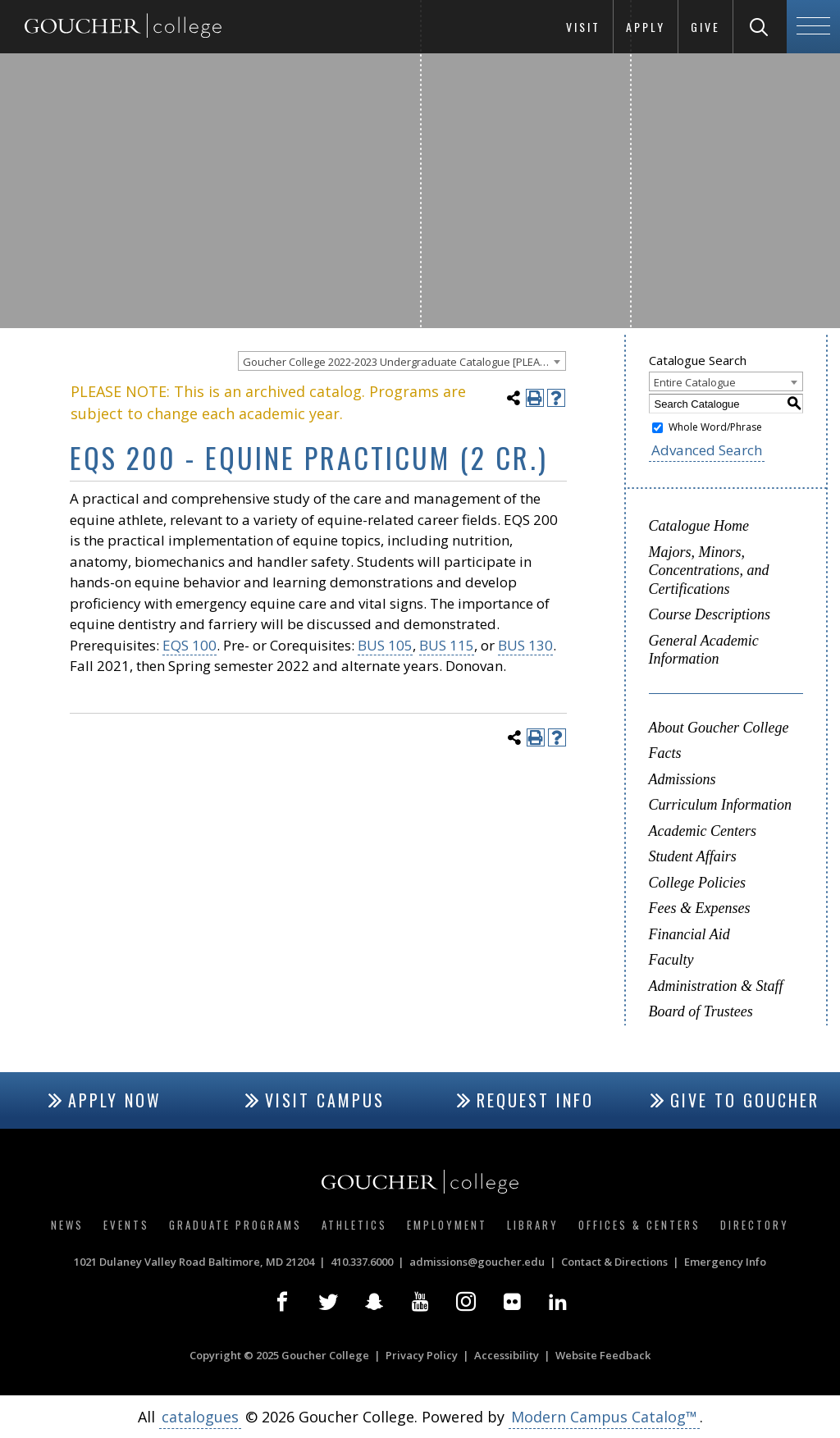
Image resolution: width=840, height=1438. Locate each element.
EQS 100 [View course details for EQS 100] (189, 645)
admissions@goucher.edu (477, 1261)
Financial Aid (689, 934)
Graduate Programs (235, 1225)
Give (705, 26)
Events (126, 1225)
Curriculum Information (720, 805)
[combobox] (402, 361)
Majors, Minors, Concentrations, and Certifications (709, 570)
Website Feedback (603, 1355)
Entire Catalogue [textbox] (695, 382)
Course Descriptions (710, 614)
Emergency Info (725, 1261)
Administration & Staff (716, 986)
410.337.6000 (362, 1261)
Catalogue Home (699, 526)
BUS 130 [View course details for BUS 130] (525, 645)
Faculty (671, 960)
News (67, 1225)
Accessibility (506, 1355)
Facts (665, 753)
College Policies (697, 882)
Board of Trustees (701, 1011)
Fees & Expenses (700, 908)
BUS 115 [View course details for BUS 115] (446, 645)
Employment (447, 1225)
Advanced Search (706, 450)
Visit (583, 26)
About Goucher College (719, 727)
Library (533, 1225)
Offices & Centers (639, 1225)
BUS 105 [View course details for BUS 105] (385, 645)
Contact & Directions (614, 1261)
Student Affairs (693, 856)
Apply (645, 26)
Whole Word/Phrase (715, 427)
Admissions (682, 779)
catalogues (200, 1417)
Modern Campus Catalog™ (604, 1417)
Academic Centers (702, 831)
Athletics (354, 1225)
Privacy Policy (422, 1355)
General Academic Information (704, 650)
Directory (754, 1225)
